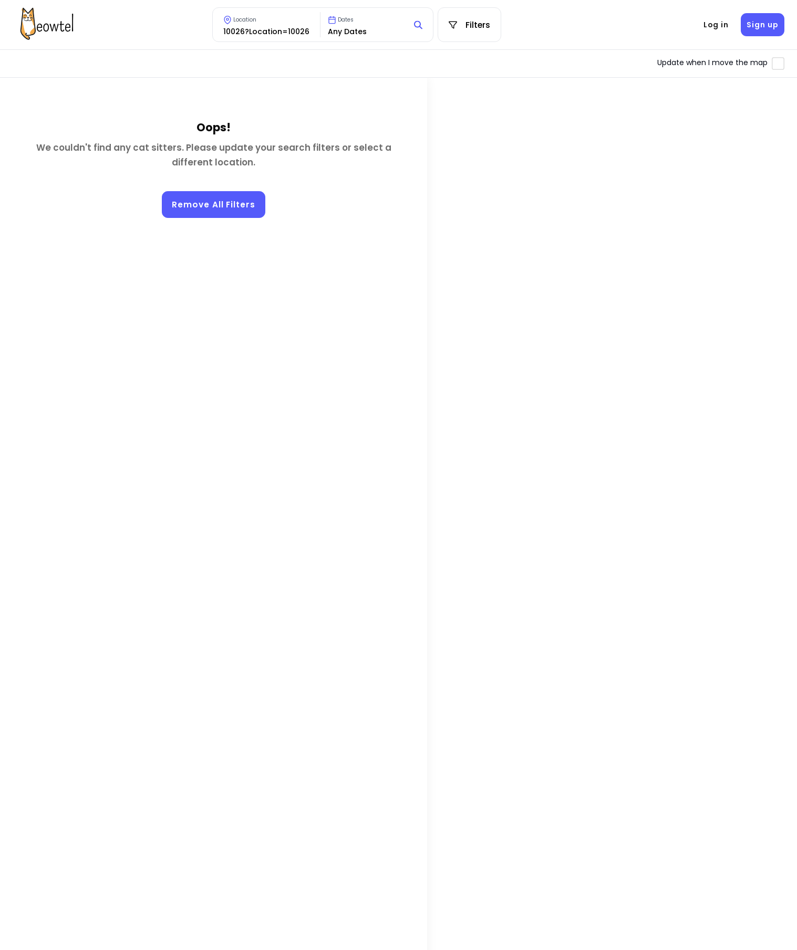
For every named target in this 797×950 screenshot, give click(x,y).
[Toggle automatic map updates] (778, 63)
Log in (716, 24)
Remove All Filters (213, 204)
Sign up (762, 24)
